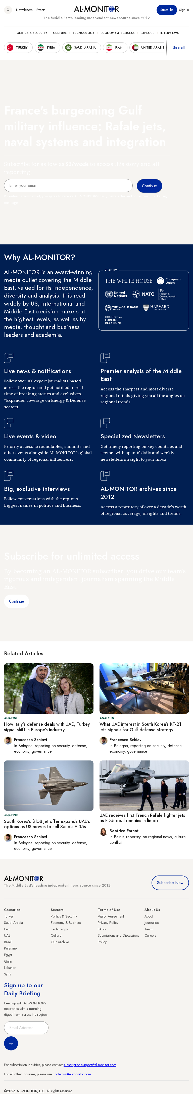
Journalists (151, 922)
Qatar (8, 961)
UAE (7, 935)
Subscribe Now (170, 883)
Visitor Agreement (111, 916)
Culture (60, 32)
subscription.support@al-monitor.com (90, 1064)
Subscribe (166, 10)
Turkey (9, 916)
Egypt (8, 954)
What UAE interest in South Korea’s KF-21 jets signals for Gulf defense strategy (140, 727)
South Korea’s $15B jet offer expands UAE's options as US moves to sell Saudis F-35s (47, 824)
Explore (147, 32)
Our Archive (60, 941)
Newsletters (24, 9)
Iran (7, 929)
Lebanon (10, 967)
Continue (16, 601)
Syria (7, 974)
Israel (8, 941)
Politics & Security (31, 32)
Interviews (169, 32)
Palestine (10, 948)
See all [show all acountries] (179, 47)
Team (148, 929)
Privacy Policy (108, 922)
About (148, 916)
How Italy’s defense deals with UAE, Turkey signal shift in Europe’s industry (47, 727)
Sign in (184, 10)
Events (40, 9)
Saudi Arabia (13, 922)
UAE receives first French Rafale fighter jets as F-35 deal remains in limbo (142, 818)
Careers (150, 935)
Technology (83, 32)
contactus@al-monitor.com (72, 1074)
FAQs (102, 929)
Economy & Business (117, 32)
